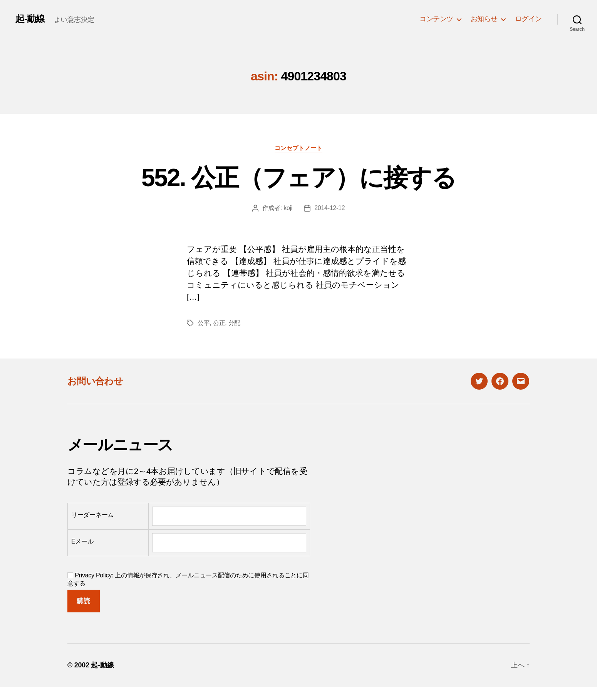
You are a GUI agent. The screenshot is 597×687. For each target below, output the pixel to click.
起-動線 (30, 18)
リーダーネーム (92, 515)
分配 (234, 323)
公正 (219, 323)
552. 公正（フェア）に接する (298, 178)
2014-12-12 (329, 208)
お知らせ (484, 19)
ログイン (528, 19)
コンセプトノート (298, 148)
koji (287, 208)
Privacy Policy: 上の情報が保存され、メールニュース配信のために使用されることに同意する (188, 579)
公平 (204, 323)
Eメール (82, 541)
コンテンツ (436, 19)
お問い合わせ (95, 381)
